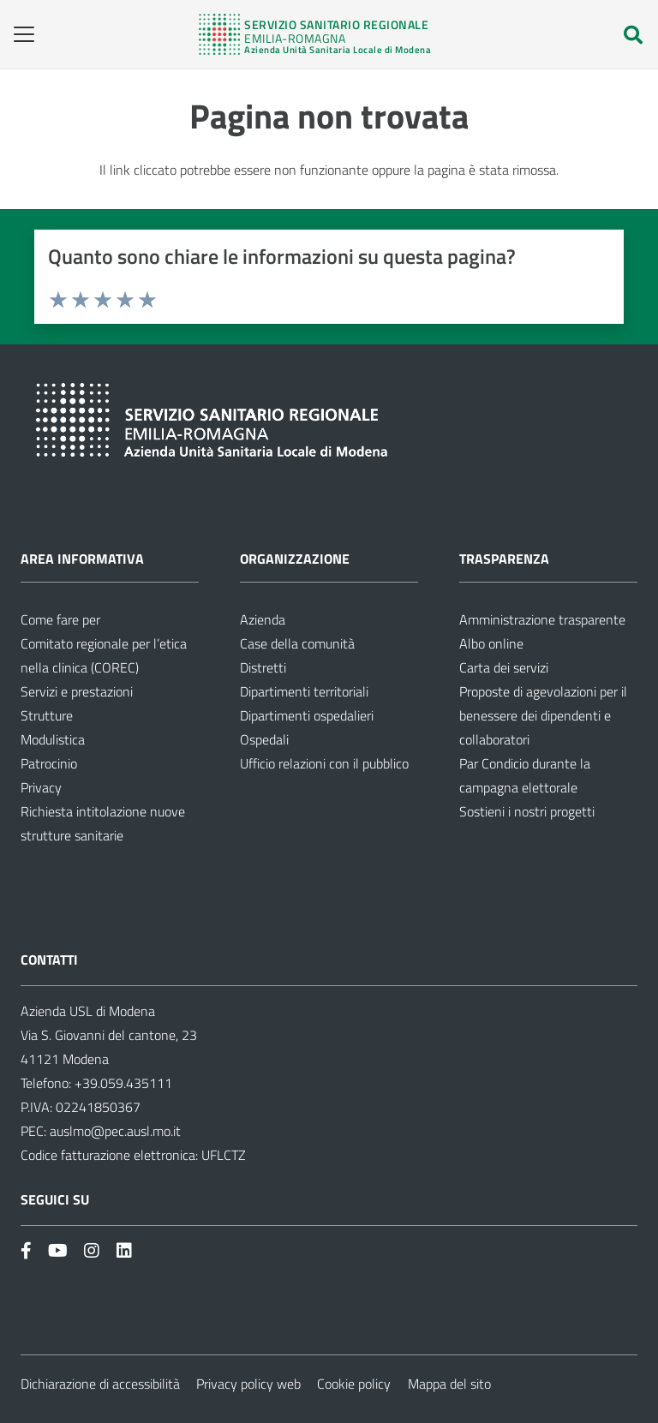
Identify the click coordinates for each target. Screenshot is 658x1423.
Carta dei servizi (503, 667)
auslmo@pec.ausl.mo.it (115, 1131)
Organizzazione (295, 558)
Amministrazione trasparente (542, 619)
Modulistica (53, 739)
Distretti (263, 667)
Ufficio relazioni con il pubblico (324, 763)
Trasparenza (504, 558)
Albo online (491, 643)
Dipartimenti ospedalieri (307, 715)
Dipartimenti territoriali (304, 691)
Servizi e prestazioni (77, 691)
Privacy (41, 787)
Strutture (47, 715)
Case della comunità (297, 643)
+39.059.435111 (121, 1083)
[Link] (315, 34)
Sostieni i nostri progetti (527, 811)
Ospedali (264, 739)
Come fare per (60, 619)
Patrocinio (49, 763)
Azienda (262, 619)
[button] (18, 34)
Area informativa (82, 558)
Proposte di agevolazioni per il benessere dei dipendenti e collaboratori (543, 715)
